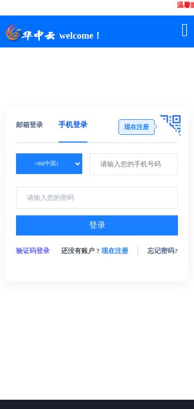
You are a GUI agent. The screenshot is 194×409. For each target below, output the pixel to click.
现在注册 (114, 251)
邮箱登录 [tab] (29, 125)
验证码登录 (33, 251)
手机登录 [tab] (72, 125)
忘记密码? (162, 251)
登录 (97, 225)
